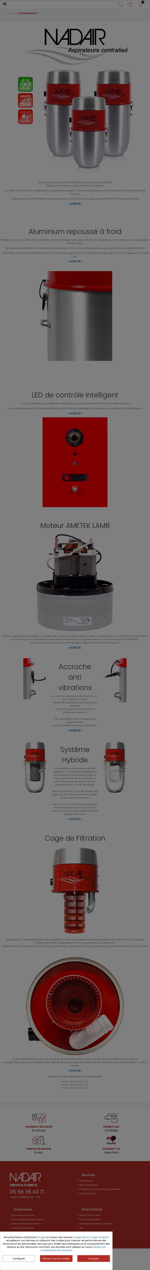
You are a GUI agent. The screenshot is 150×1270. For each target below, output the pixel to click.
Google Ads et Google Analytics (91, 1237)
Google (41, 1237)
